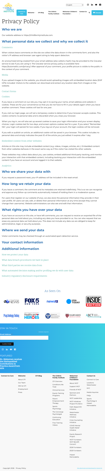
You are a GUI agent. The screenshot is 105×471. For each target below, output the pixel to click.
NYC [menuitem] (88, 388)
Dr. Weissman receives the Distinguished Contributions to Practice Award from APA (11, 363)
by (89, 468)
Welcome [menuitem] (31, 12)
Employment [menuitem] (23, 389)
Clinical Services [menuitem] (58, 390)
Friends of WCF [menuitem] (75, 390)
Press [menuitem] (20, 392)
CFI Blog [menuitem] (41, 12)
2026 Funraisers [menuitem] (75, 447)
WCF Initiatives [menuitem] (75, 401)
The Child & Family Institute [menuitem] (53, 13)
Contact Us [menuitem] (83, 11)
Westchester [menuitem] (91, 385)
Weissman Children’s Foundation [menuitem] (70, 13)
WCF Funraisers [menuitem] (75, 440)
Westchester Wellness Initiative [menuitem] (74, 414)
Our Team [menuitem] (21, 383)
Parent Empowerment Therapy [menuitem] (58, 401)
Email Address (6, 334)
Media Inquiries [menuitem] (92, 392)
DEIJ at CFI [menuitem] (22, 386)
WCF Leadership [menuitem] (76, 398)
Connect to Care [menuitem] (21, 12)
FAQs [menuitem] (89, 395)
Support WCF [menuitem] (75, 386)
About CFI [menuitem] (22, 379)
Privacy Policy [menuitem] (21, 468)
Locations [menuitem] (90, 383)
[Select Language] (74, 5)
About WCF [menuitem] (74, 383)
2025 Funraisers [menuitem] (75, 451)
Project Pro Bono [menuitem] (76, 404)
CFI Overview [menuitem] (57, 381)
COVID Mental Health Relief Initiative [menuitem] (75, 428)
